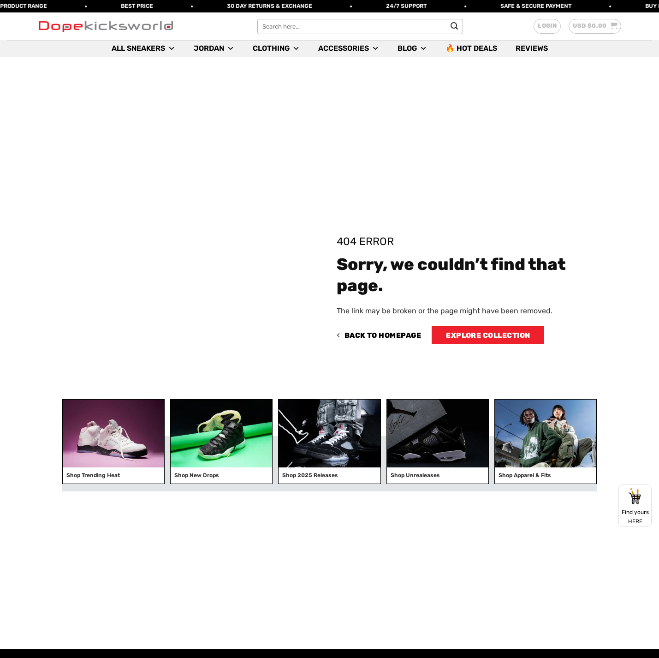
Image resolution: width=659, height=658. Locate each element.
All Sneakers (143, 48)
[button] (547, 26)
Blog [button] (412, 48)
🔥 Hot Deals (471, 48)
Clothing (276, 48)
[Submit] (454, 26)
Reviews (532, 48)
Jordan (214, 48)
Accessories (348, 48)
